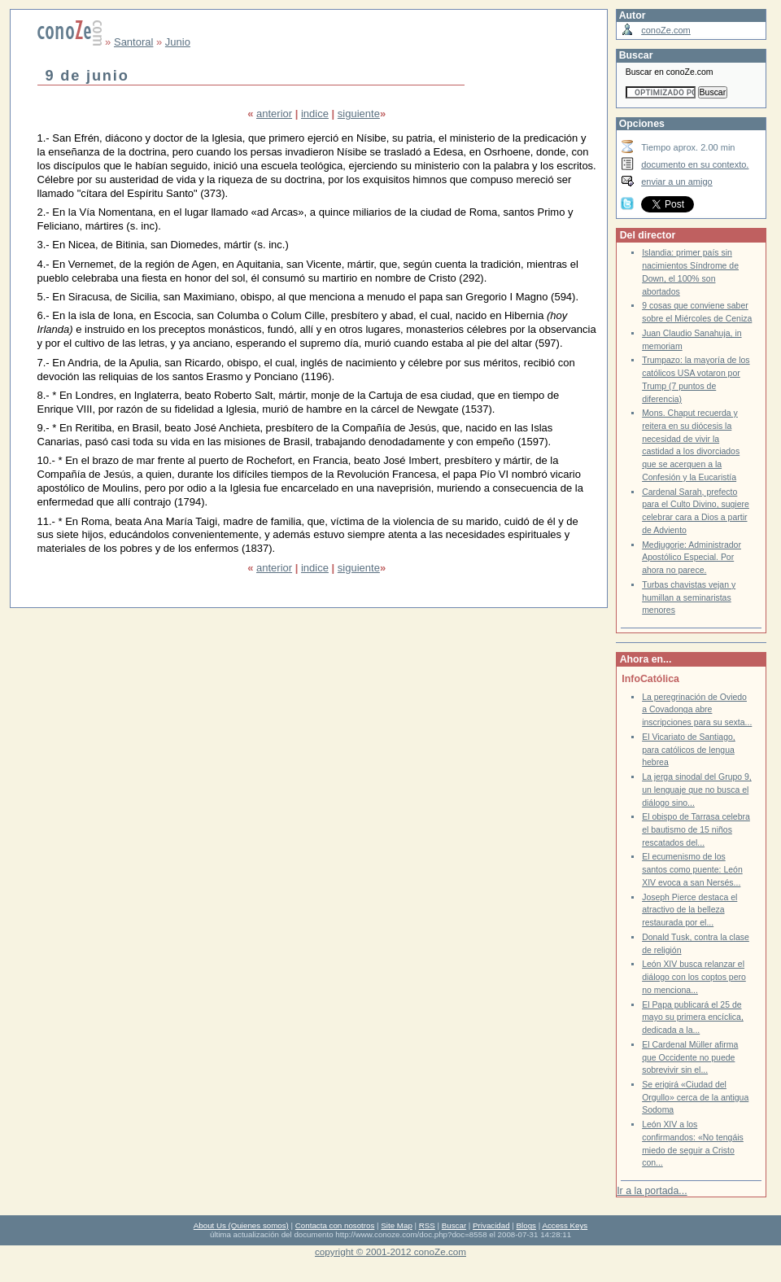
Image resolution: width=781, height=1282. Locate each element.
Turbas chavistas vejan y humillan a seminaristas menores (688, 597)
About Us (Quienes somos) (241, 1225)
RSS (427, 1225)
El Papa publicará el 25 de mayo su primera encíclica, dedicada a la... (693, 1017)
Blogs (526, 1225)
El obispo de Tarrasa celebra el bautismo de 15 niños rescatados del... (696, 829)
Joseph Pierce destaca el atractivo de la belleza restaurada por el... (689, 910)
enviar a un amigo (677, 181)
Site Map (396, 1225)
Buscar (454, 1225)
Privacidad (491, 1225)
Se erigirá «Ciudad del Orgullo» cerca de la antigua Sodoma (695, 1097)
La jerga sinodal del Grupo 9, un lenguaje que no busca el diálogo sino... (697, 789)
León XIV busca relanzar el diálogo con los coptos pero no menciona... (694, 977)
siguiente (359, 113)
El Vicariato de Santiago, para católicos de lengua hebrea (688, 750)
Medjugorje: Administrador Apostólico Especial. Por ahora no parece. (691, 557)
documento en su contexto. (694, 164)
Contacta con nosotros (335, 1225)
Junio (177, 42)
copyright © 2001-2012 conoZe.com (390, 1251)
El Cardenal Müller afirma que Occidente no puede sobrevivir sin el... (690, 1057)
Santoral (133, 42)
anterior (274, 113)
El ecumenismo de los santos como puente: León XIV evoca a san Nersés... (692, 869)
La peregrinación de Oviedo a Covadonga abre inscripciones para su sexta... (697, 710)
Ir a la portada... (652, 1191)
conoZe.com (666, 30)
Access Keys (564, 1225)
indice (315, 113)
